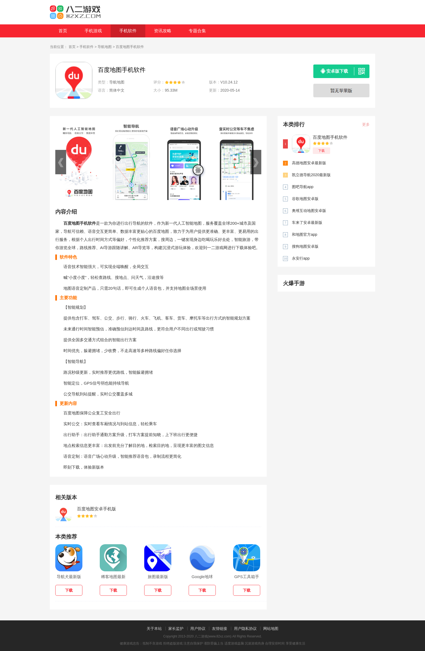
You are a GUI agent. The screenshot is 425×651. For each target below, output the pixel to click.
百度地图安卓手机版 (96, 509)
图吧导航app (302, 187)
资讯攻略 (162, 30)
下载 (321, 151)
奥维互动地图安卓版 (309, 210)
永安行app (301, 258)
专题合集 (197, 30)
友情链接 (219, 628)
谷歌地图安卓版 (305, 198)
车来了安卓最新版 (307, 222)
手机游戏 (93, 30)
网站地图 (270, 628)
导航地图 (105, 47)
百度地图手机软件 (330, 137)
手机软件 (128, 30)
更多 (366, 124)
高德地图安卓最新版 (309, 163)
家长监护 (175, 628)
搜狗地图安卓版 (305, 246)
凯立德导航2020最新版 (311, 175)
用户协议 (197, 628)
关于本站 (154, 628)
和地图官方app (304, 234)
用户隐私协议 (245, 628)
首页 (63, 30)
